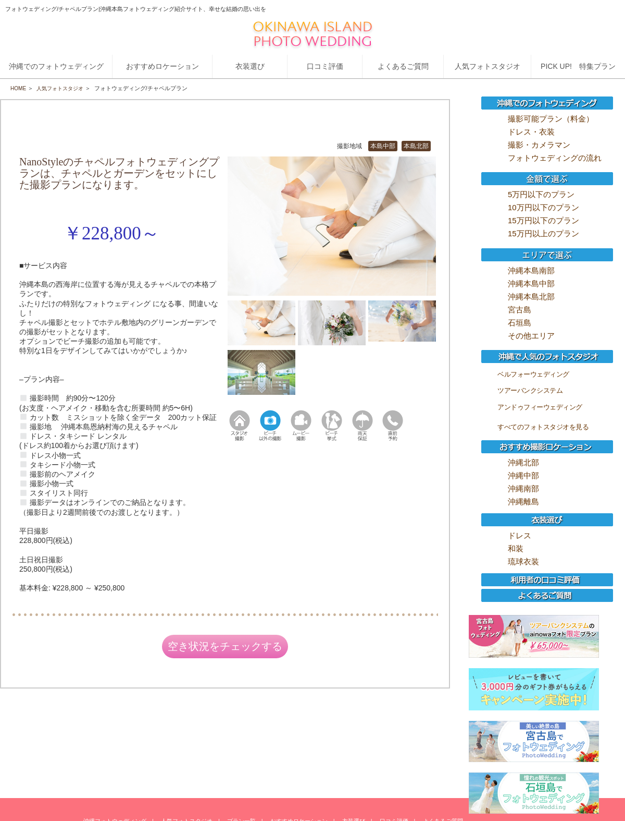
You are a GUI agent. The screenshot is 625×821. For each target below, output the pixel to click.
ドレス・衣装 (531, 131)
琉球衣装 (523, 561)
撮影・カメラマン (539, 144)
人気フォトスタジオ (64, 88)
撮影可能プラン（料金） (551, 118)
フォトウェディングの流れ (555, 157)
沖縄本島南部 (531, 270)
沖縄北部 (523, 462)
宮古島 (519, 309)
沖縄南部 (523, 488)
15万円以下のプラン (543, 220)
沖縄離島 (523, 501)
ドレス (519, 535)
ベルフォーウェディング (533, 374)
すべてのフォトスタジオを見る (543, 427)
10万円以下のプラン (543, 207)
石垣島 (519, 322)
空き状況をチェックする (225, 648)
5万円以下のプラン (541, 194)
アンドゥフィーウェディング (539, 407)
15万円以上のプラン (543, 233)
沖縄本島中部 (531, 283)
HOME (19, 88)
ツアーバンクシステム (529, 390)
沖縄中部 (523, 475)
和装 (515, 548)
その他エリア (531, 335)
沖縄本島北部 (531, 296)
